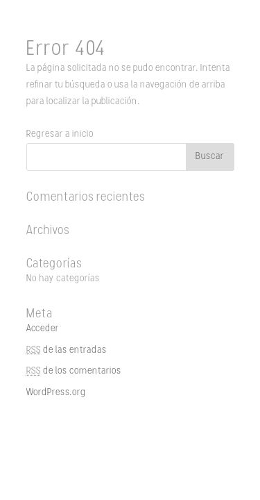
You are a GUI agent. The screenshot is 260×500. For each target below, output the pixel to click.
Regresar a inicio (60, 134)
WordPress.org (56, 393)
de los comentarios (73, 371)
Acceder (42, 329)
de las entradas (66, 350)
